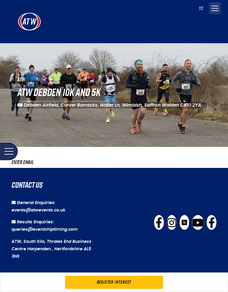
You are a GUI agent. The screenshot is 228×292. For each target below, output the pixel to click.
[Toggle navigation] (215, 8)
